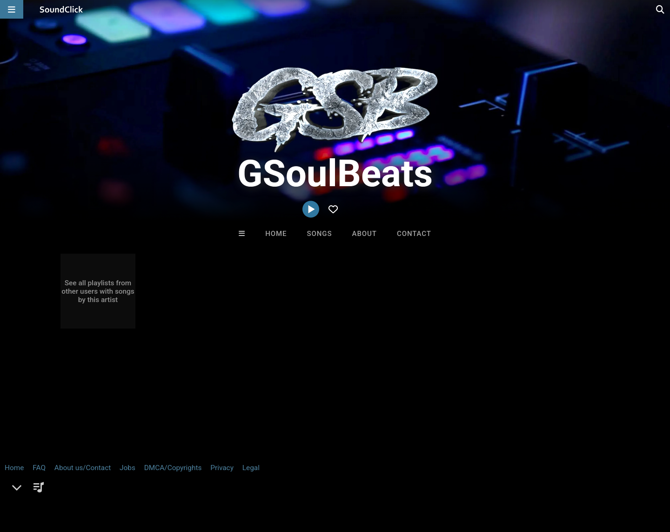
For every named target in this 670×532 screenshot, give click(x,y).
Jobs (127, 476)
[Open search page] (660, 9)
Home (276, 233)
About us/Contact (82, 476)
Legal (251, 476)
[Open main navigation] (11, 9)
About (364, 233)
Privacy (222, 476)
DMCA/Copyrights (173, 476)
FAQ (39, 476)
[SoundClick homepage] (61, 9)
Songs (319, 233)
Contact (414, 233)
